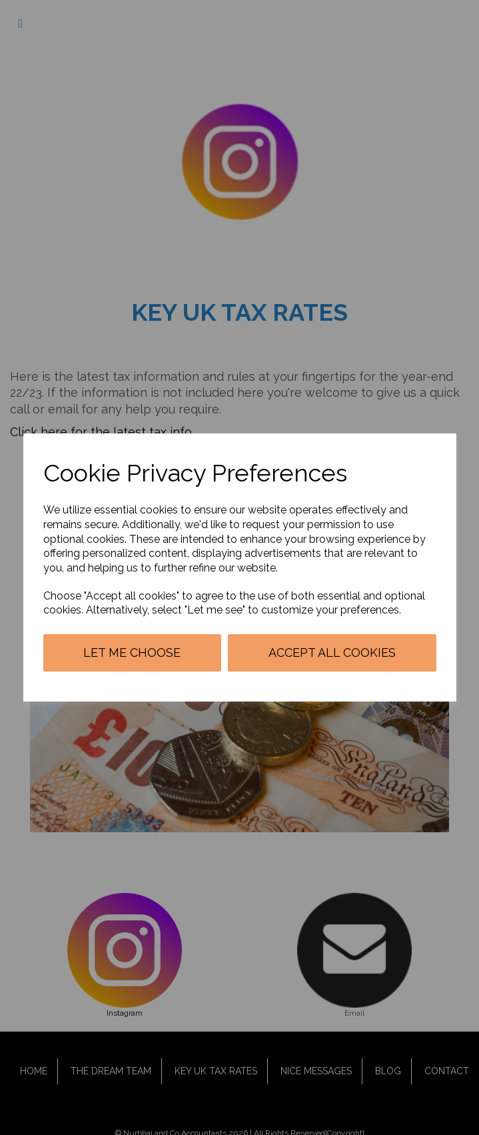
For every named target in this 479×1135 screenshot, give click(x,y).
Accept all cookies (332, 653)
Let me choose (132, 653)
